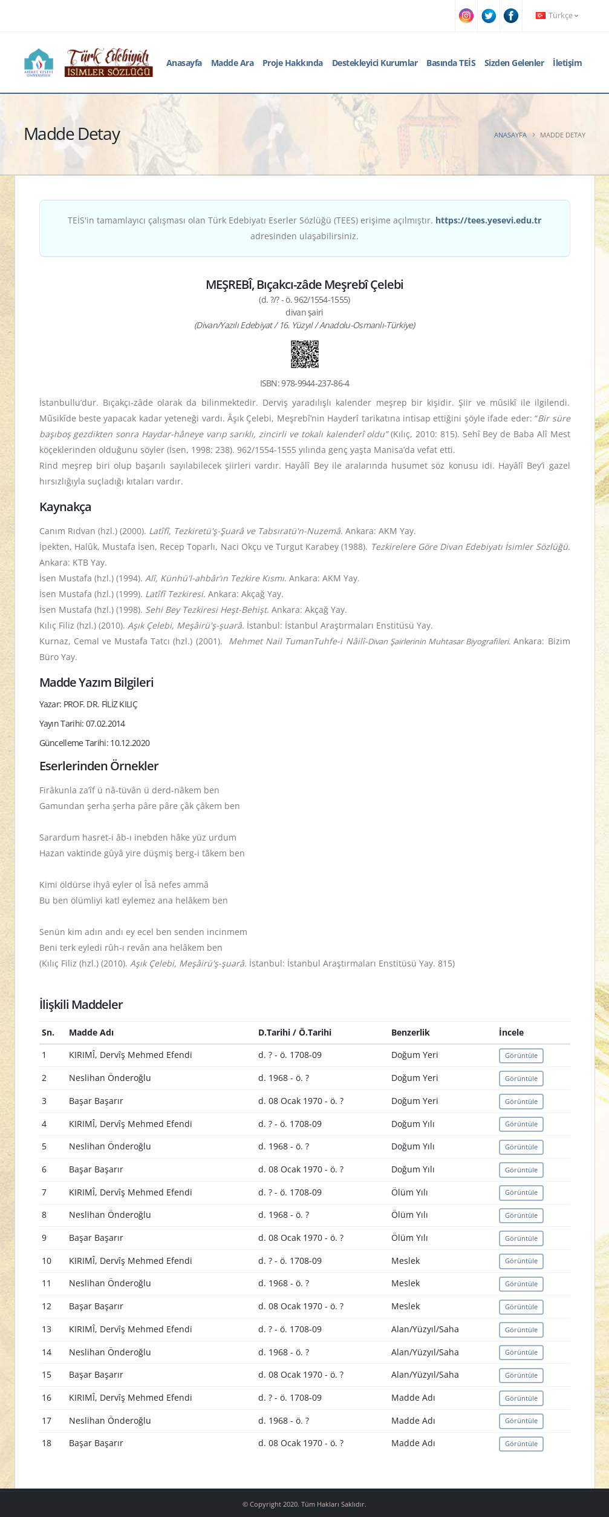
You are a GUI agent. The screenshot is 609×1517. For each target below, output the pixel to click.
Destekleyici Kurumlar (375, 62)
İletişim (567, 62)
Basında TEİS (450, 62)
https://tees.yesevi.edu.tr (488, 220)
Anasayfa (184, 62)
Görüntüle (521, 1055)
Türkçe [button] (557, 15)
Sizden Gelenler (514, 62)
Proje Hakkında (292, 62)
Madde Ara (232, 62)
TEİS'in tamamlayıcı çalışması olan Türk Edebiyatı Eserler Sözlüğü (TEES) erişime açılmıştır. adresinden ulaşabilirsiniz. (304, 228)
